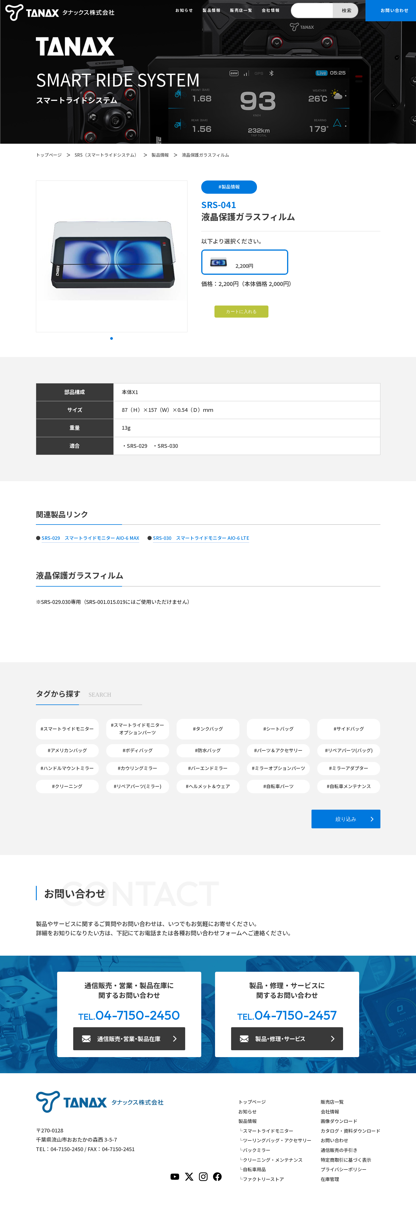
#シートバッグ (278, 728)
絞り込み (346, 819)
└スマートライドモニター (265, 1130)
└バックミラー (254, 1150)
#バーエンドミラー (208, 768)
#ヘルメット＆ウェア (208, 786)
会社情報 (271, 10)
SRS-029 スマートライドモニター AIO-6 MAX (90, 537)
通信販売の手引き (339, 1150)
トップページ (49, 155)
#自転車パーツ (278, 786)
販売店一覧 (241, 10)
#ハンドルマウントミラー (67, 768)
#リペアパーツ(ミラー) (137, 786)
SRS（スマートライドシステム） (107, 155)
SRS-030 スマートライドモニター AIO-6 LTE (201, 537)
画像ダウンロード (339, 1120)
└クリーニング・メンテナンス (270, 1159)
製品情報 (160, 155)
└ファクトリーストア (261, 1179)
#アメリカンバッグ (67, 750)
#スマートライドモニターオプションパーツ (137, 728)
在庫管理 (330, 1179)
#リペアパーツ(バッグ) (349, 750)
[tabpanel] (111, 256)
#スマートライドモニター (67, 728)
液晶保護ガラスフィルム (205, 155)
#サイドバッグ (349, 728)
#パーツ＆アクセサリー (278, 750)
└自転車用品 (252, 1169)
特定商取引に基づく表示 (346, 1159)
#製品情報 (229, 186)
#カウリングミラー (137, 768)
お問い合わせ (334, 1140)
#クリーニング (67, 786)
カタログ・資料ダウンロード (350, 1130)
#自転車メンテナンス (349, 786)
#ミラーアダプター (348, 768)
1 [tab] (112, 338)
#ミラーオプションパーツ (278, 768)
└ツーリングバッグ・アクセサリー (274, 1140)
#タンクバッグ (208, 728)
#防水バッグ (208, 750)
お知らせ (184, 10)
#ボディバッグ (138, 750)
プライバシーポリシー (344, 1169)
